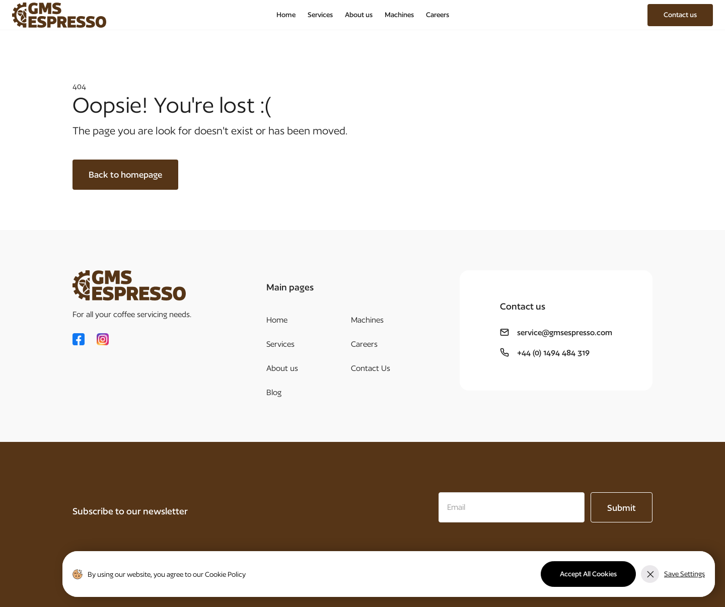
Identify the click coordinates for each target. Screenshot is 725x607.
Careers (437, 15)
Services (320, 15)
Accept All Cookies (588, 574)
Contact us (680, 15)
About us (359, 15)
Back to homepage (125, 174)
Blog (273, 392)
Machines (399, 15)
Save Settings (684, 574)
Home (286, 15)
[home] (59, 15)
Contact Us (370, 368)
